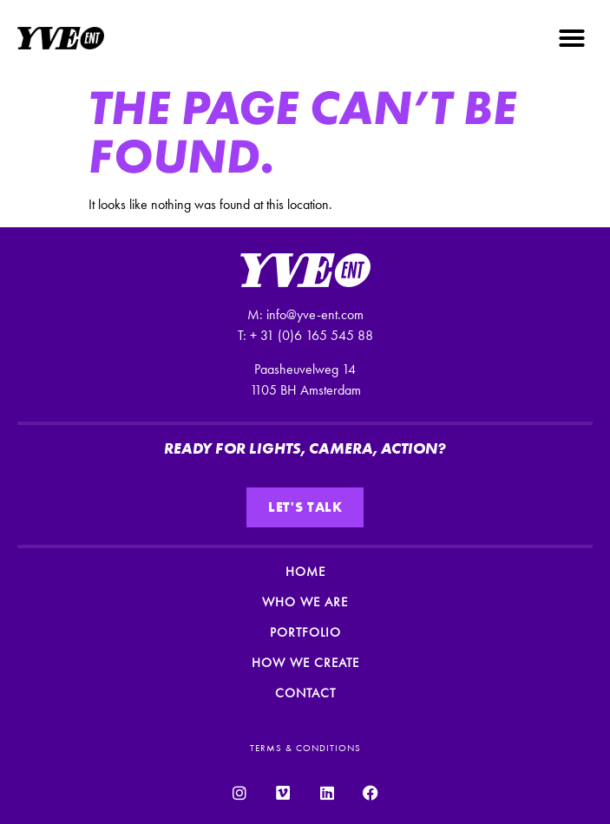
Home (305, 571)
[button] (572, 38)
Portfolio (305, 632)
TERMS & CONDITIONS (305, 748)
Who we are (305, 602)
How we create (305, 662)
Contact (305, 693)
